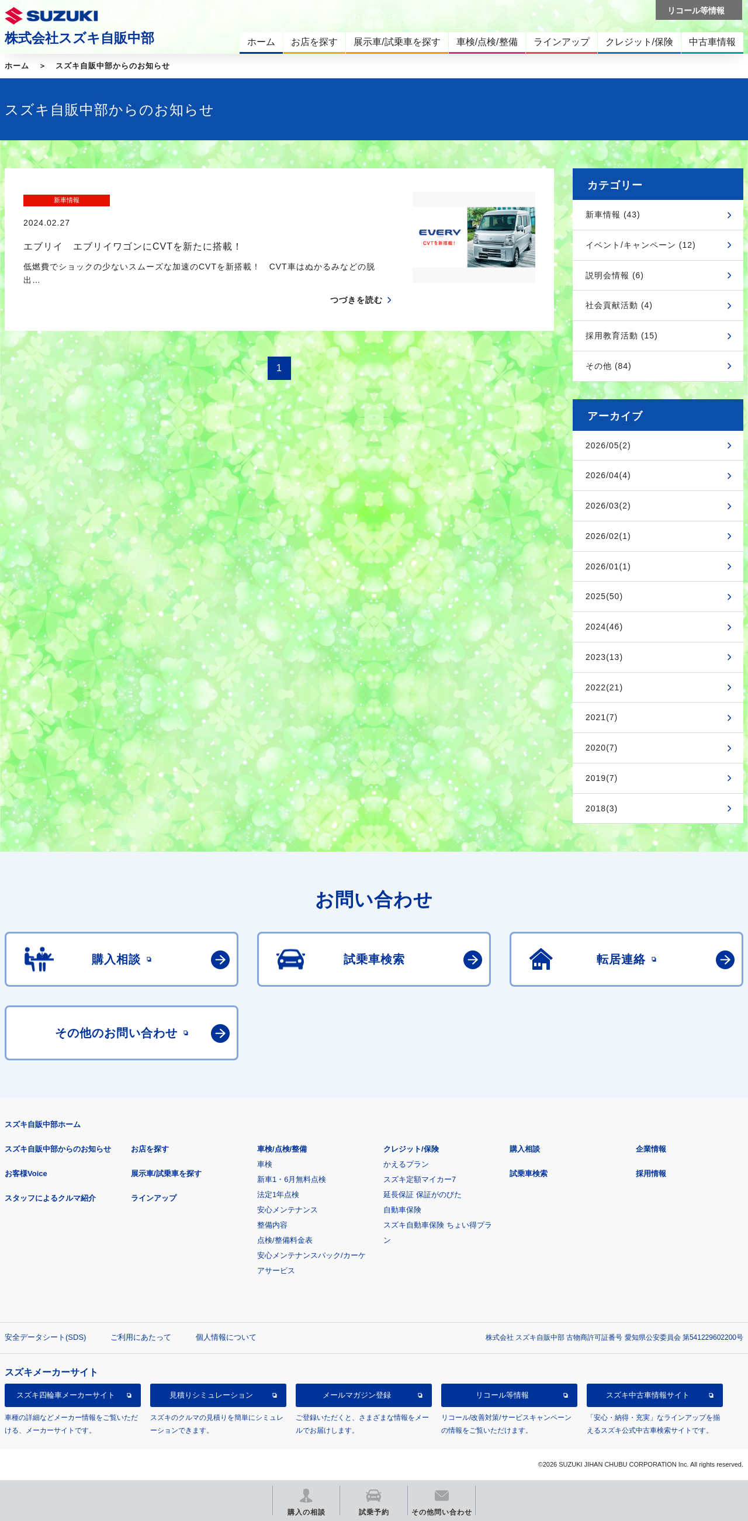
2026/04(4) (608, 475)
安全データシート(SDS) (45, 1337)
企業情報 (651, 1149)
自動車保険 (402, 1209)
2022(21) (604, 687)
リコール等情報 (502, 1395)
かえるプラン (406, 1164)
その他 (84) (609, 366)
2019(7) (602, 778)
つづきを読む (356, 277)
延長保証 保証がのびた (422, 1194)
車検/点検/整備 (282, 1149)
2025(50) (604, 596)
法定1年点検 (278, 1194)
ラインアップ (153, 1198)
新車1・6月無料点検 (291, 1179)
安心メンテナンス (287, 1209)
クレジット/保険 (411, 1149)
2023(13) (604, 657)
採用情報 (651, 1173)
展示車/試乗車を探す (166, 1173)
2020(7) (602, 747)
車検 (264, 1164)
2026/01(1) (608, 566)
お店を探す (150, 1149)
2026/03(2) (608, 505)
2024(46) (604, 626)
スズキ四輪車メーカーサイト (65, 1395)
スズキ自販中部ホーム (43, 1124)
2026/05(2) (608, 445)
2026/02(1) (608, 536)
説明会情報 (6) (615, 275)
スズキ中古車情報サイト (648, 1395)
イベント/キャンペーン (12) (641, 245)
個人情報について (226, 1337)
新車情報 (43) (613, 214)
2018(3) (602, 808)
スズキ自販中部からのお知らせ (113, 65)
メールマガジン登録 (357, 1395)
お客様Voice (26, 1173)
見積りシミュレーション (211, 1395)
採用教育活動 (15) (622, 335)
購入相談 (525, 1149)
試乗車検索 (529, 1173)
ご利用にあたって (140, 1337)
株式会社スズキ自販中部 (79, 38)
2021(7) (602, 717)
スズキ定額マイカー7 (419, 1179)
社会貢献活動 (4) (619, 305)
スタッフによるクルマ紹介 (50, 1198)
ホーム (17, 65)
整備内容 (272, 1225)
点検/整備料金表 (285, 1240)
